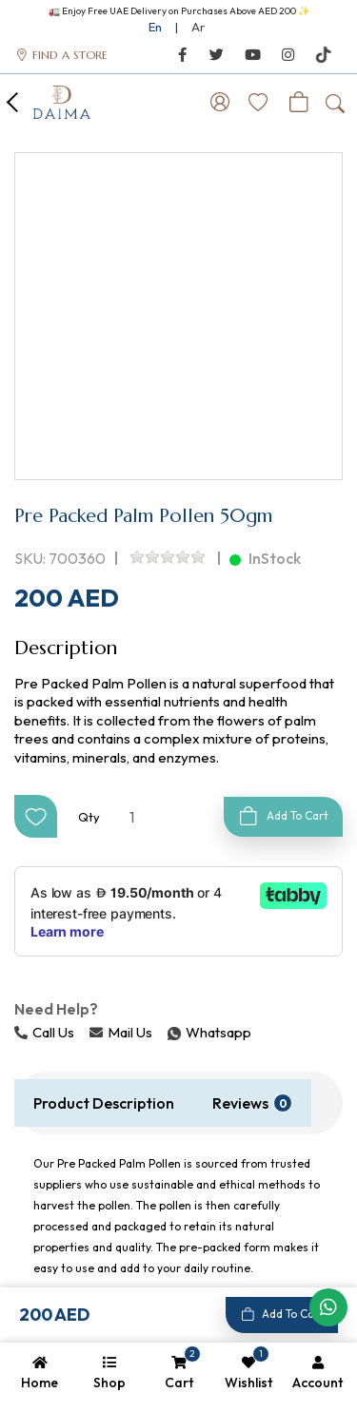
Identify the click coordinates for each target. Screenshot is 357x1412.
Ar (198, 26)
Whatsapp (169, 1032)
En (155, 26)
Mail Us (120, 1032)
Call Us (44, 1032)
